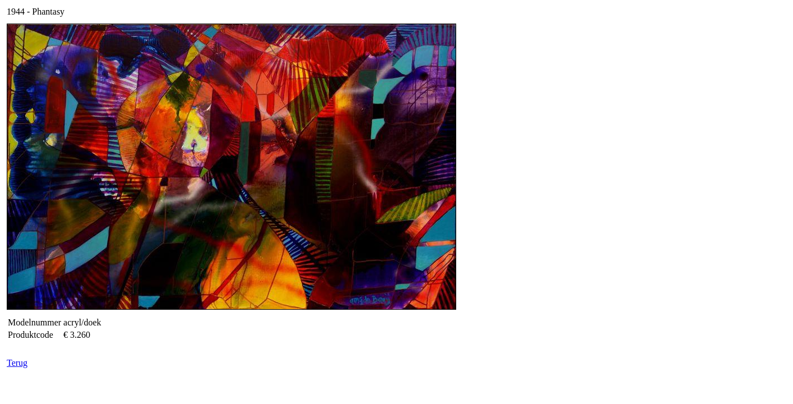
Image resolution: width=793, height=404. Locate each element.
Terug (17, 363)
